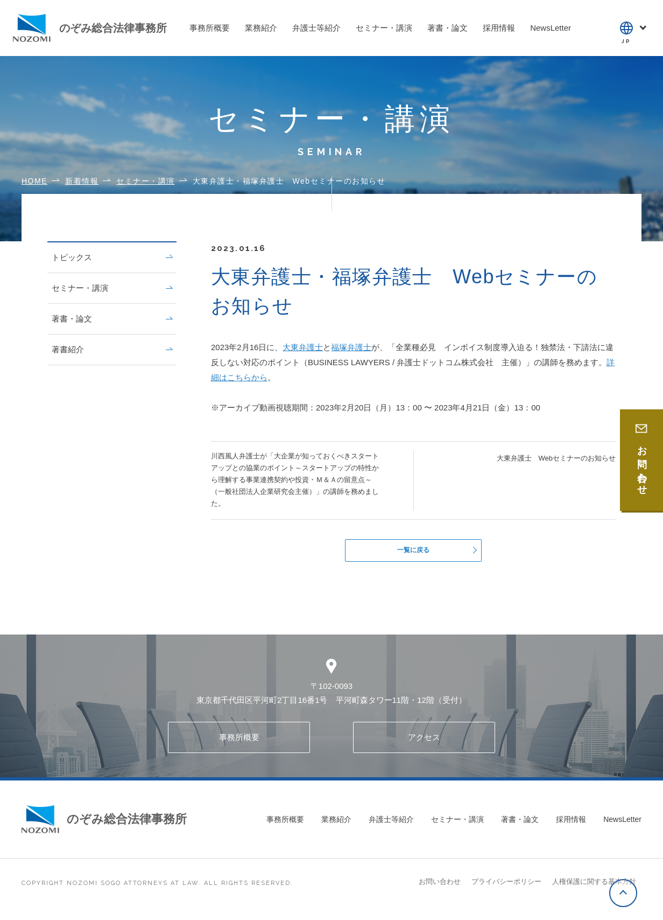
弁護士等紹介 (391, 823)
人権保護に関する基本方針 (594, 886)
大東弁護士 (303, 347)
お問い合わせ (440, 886)
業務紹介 (336, 823)
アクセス (424, 741)
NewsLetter (622, 823)
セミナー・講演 (112, 287)
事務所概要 (239, 741)
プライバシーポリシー (506, 886)
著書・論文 (112, 318)
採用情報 (571, 823)
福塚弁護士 (351, 347)
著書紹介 (112, 349)
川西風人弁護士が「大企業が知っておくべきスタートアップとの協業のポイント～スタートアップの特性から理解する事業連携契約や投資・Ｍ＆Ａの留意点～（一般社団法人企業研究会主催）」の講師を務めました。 (295, 479)
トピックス (112, 257)
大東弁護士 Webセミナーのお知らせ (556, 458)
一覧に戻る (413, 552)
